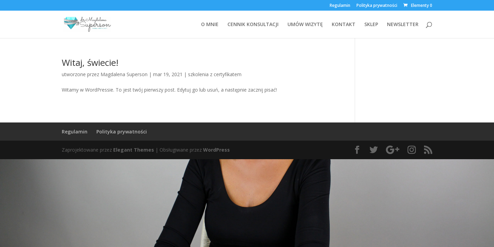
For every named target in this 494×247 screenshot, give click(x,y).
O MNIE (210, 24)
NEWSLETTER (403, 24)
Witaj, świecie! (90, 62)
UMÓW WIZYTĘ (305, 24)
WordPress (216, 149)
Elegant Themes (133, 149)
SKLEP (371, 24)
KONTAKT (343, 24)
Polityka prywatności (376, 5)
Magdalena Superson (124, 74)
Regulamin (340, 5)
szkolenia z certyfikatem (215, 74)
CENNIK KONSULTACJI (253, 24)
